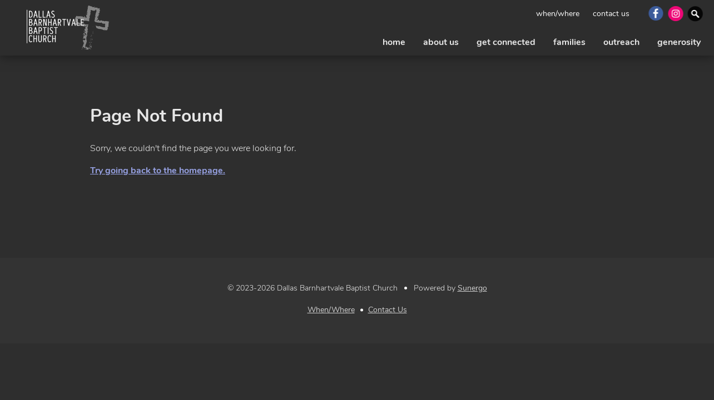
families (569, 42)
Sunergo (472, 288)
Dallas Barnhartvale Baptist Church (67, 28)
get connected (506, 42)
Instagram (675, 13)
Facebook (654, 13)
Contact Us (611, 13)
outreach (621, 42)
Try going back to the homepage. (157, 170)
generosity (679, 42)
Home (394, 42)
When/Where (557, 13)
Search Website (695, 13)
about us (441, 42)
